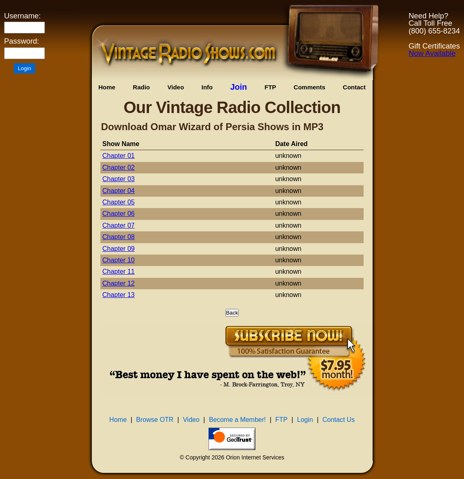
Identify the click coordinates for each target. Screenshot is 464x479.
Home (106, 87)
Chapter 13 (118, 294)
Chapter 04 (118, 190)
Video (175, 87)
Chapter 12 (118, 283)
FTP (270, 87)
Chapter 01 (118, 155)
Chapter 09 (118, 248)
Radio (141, 87)
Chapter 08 (118, 236)
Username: (22, 16)
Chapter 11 (118, 271)
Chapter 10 (118, 260)
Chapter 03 (118, 178)
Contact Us (338, 419)
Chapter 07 (118, 225)
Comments (310, 87)
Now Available (431, 53)
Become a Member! (237, 419)
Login (305, 419)
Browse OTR (155, 419)
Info (207, 87)
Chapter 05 (118, 202)
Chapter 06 (118, 213)
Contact (354, 87)
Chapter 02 (118, 167)
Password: (21, 41)
